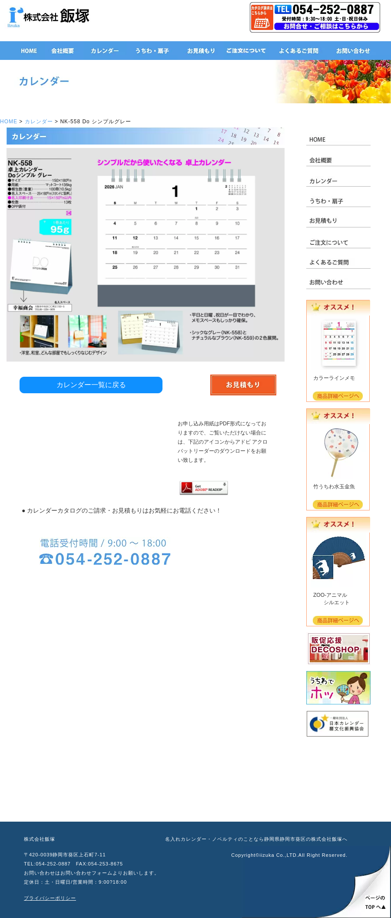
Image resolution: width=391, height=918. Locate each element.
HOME (8, 121)
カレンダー (39, 121)
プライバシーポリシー (50, 898)
